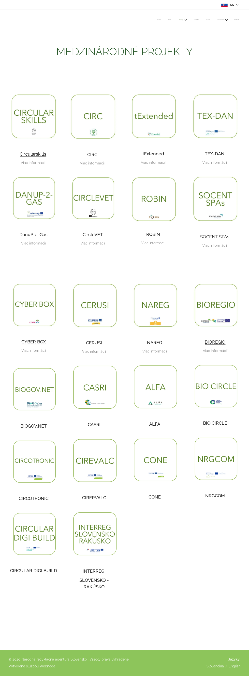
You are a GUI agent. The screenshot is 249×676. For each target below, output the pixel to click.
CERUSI (94, 342)
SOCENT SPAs (214, 236)
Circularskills (33, 154)
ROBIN (153, 234)
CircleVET (93, 234)
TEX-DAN (214, 153)
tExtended (153, 153)
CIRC (92, 154)
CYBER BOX (33, 341)
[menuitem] (188, 20)
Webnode (47, 666)
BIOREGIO (215, 342)
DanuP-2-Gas (33, 234)
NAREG (154, 342)
